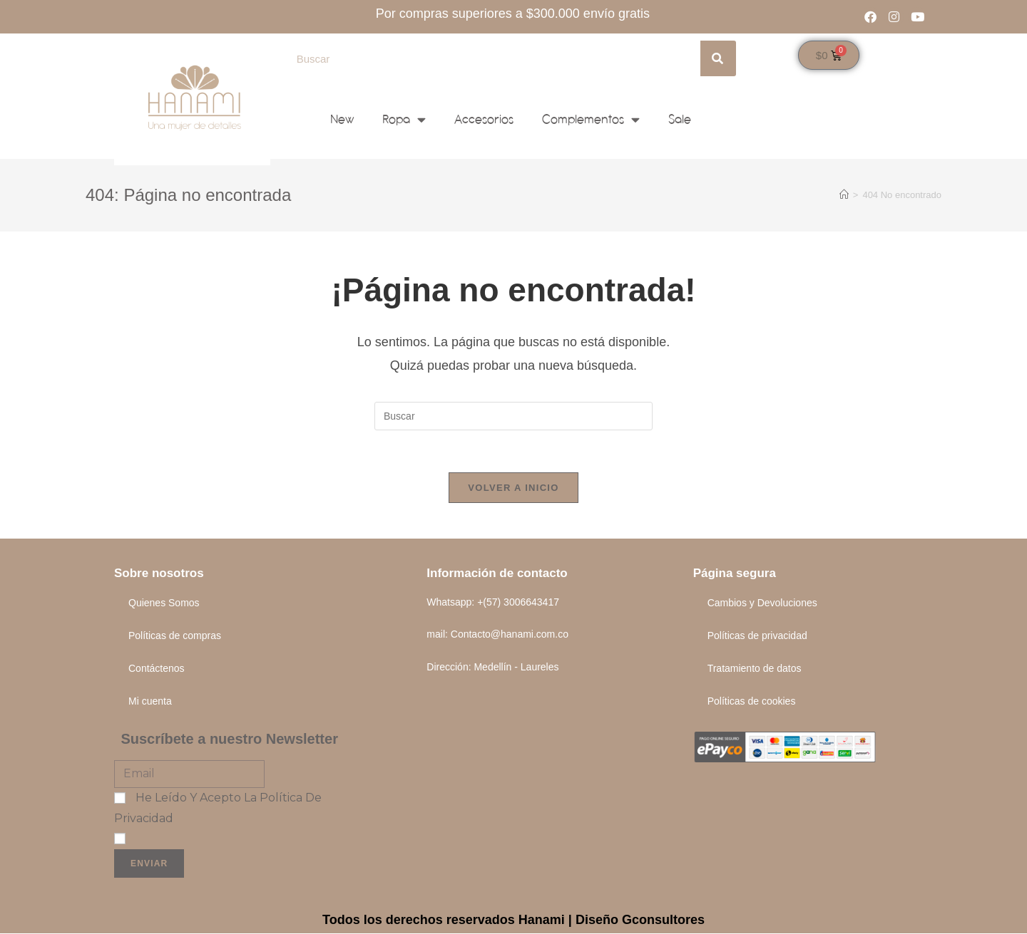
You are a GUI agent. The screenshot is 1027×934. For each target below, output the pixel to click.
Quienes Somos (164, 603)
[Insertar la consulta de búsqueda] (513, 416)
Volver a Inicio (513, 488)
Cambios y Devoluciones (762, 603)
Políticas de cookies (751, 701)
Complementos (591, 119)
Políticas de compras (174, 636)
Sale (679, 119)
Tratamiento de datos (754, 669)
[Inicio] (844, 195)
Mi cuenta (150, 701)
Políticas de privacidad (757, 636)
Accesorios (484, 119)
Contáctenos (156, 669)
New (342, 119)
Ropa (404, 119)
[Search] (718, 58)
